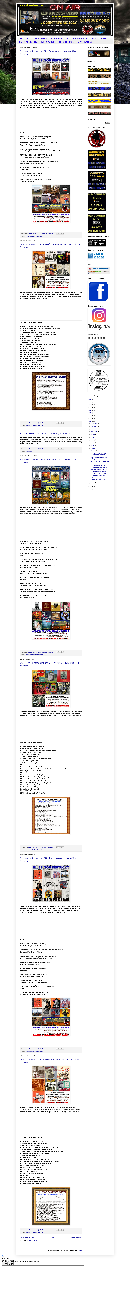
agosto (93, 434)
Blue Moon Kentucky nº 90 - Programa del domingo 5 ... (99, 474)
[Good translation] (5, 1263)
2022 (90, 407)
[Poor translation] (11, 1263)
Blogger (80, 1250)
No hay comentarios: (47, 233)
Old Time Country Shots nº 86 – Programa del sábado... (99, 458)
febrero (93, 451)
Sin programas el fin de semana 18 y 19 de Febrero (45, 433)
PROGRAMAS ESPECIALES (100, 38)
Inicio (52, 1237)
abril (92, 445)
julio (92, 437)
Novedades (29, 451)
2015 (90, 489)
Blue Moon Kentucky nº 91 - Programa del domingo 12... (99, 466)
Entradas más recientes (27, 1237)
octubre (93, 429)
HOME (20, 38)
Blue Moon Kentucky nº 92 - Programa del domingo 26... (99, 454)
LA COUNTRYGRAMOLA (40, 38)
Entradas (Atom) (32, 1240)
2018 (90, 418)
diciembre (94, 423)
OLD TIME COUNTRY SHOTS (60, 38)
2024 (90, 402)
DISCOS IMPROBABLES (66, 42)
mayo (93, 443)
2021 (90, 410)
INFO (27, 38)
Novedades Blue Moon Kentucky (34, 236)
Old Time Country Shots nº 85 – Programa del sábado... (99, 470)
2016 (90, 486)
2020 (90, 413)
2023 (90, 404)
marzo (93, 448)
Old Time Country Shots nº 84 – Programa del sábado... (99, 478)
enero (93, 483)
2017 (90, 421)
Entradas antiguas (76, 1237)
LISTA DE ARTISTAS (85, 42)
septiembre (94, 432)
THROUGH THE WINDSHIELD (28, 42)
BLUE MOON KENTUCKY (80, 38)
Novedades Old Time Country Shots (35, 425)
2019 (90, 415)
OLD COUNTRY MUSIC (48, 42)
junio (92, 440)
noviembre (94, 426)
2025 (90, 399)
